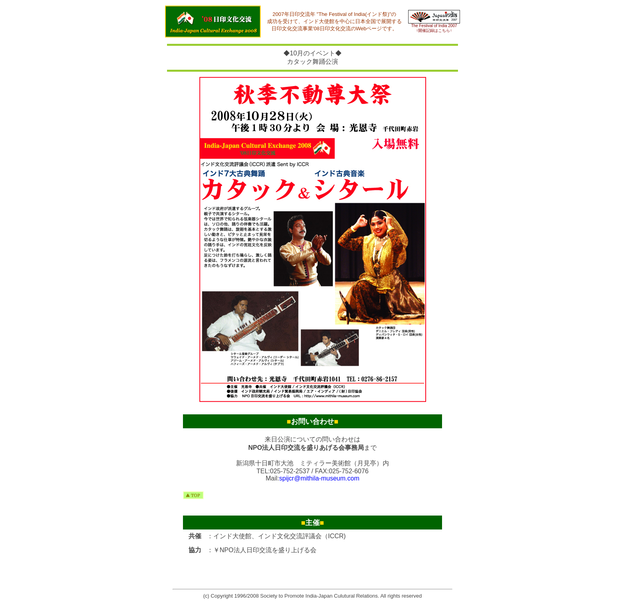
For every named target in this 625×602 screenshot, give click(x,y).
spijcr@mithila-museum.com (319, 478)
